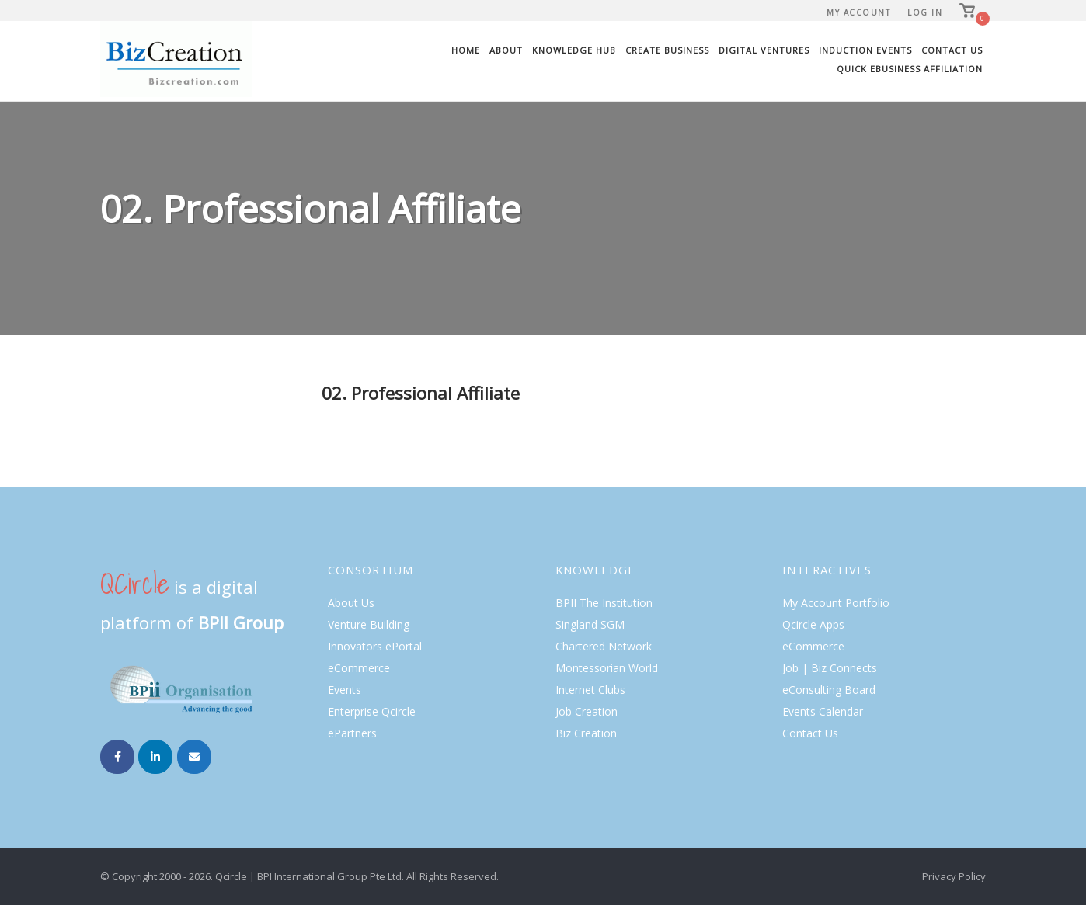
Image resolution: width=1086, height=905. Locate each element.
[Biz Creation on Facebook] (117, 757)
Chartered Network (603, 646)
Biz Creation (586, 733)
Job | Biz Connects (829, 668)
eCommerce (359, 668)
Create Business (667, 50)
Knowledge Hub (574, 50)
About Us (351, 602)
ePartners (352, 733)
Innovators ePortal (375, 646)
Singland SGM (590, 624)
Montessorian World (606, 668)
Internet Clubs (590, 689)
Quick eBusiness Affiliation (910, 69)
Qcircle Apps (813, 624)
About (506, 50)
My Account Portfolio (835, 602)
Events (344, 689)
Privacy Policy (954, 876)
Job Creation (586, 711)
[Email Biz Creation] (194, 757)
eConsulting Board (828, 689)
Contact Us (952, 50)
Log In (924, 12)
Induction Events (865, 50)
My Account (858, 12)
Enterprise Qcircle (372, 711)
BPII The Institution (604, 602)
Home (465, 50)
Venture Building (368, 624)
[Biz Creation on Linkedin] (155, 757)
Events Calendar (822, 711)
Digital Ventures (764, 50)
